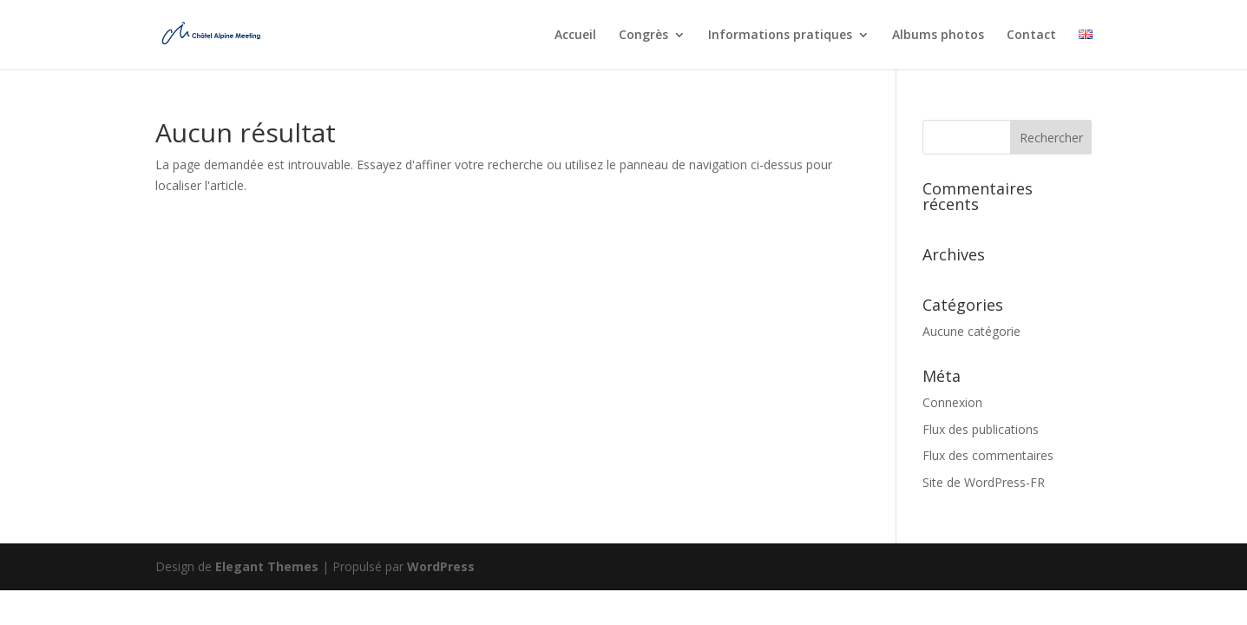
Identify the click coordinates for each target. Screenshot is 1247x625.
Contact (1031, 36)
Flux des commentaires (987, 455)
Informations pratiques (780, 36)
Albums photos (938, 36)
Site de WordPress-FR (983, 482)
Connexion (952, 402)
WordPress (441, 566)
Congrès (643, 36)
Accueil (575, 36)
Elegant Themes (266, 566)
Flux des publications (980, 429)
